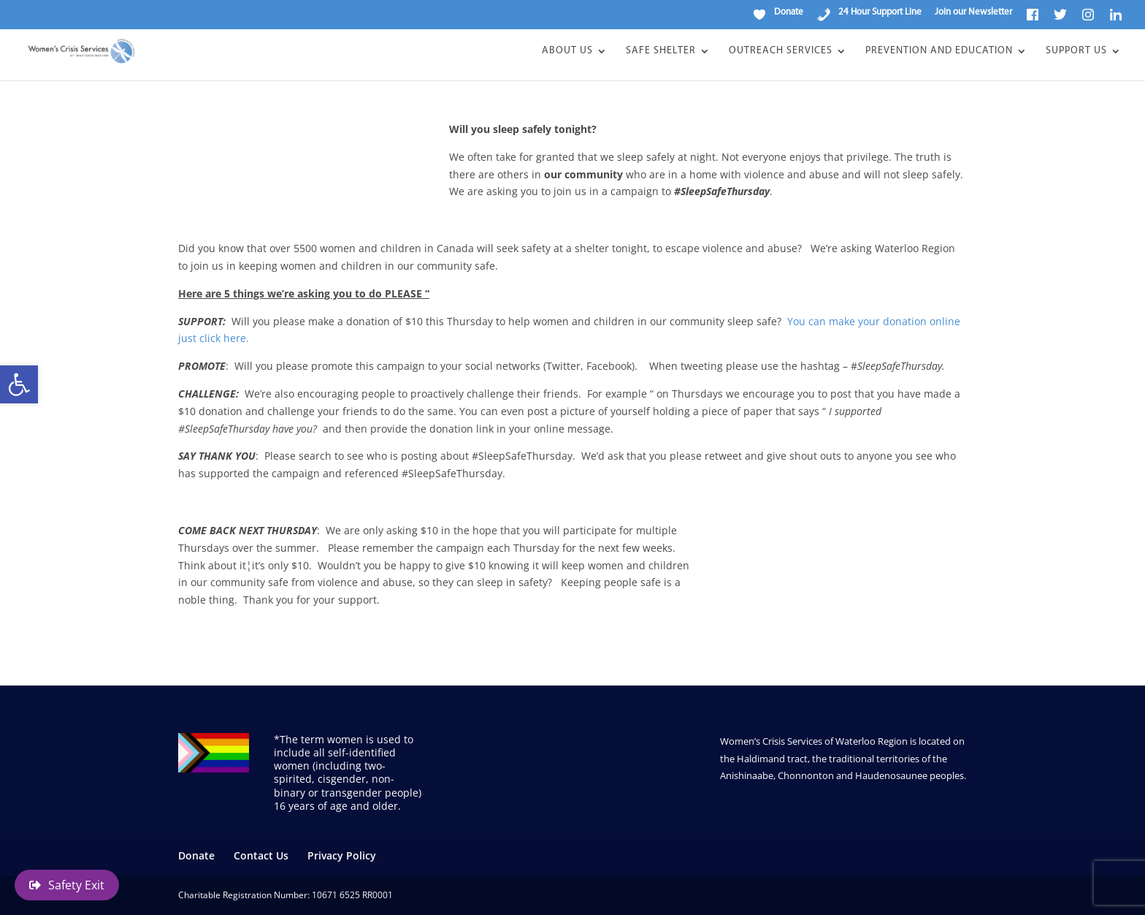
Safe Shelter (661, 51)
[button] (19, 384)
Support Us (1076, 51)
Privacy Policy (341, 855)
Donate (196, 855)
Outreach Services (780, 51)
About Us (567, 51)
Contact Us (261, 855)
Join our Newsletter (973, 12)
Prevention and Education (939, 51)
